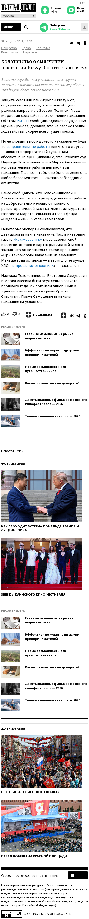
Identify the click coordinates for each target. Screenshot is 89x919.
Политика (43, 48)
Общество (9, 48)
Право (26, 48)
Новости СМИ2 (12, 451)
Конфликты (10, 52)
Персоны (30, 52)
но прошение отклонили (31, 265)
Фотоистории (13, 464)
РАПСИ (23, 120)
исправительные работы (28, 146)
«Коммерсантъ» (27, 239)
